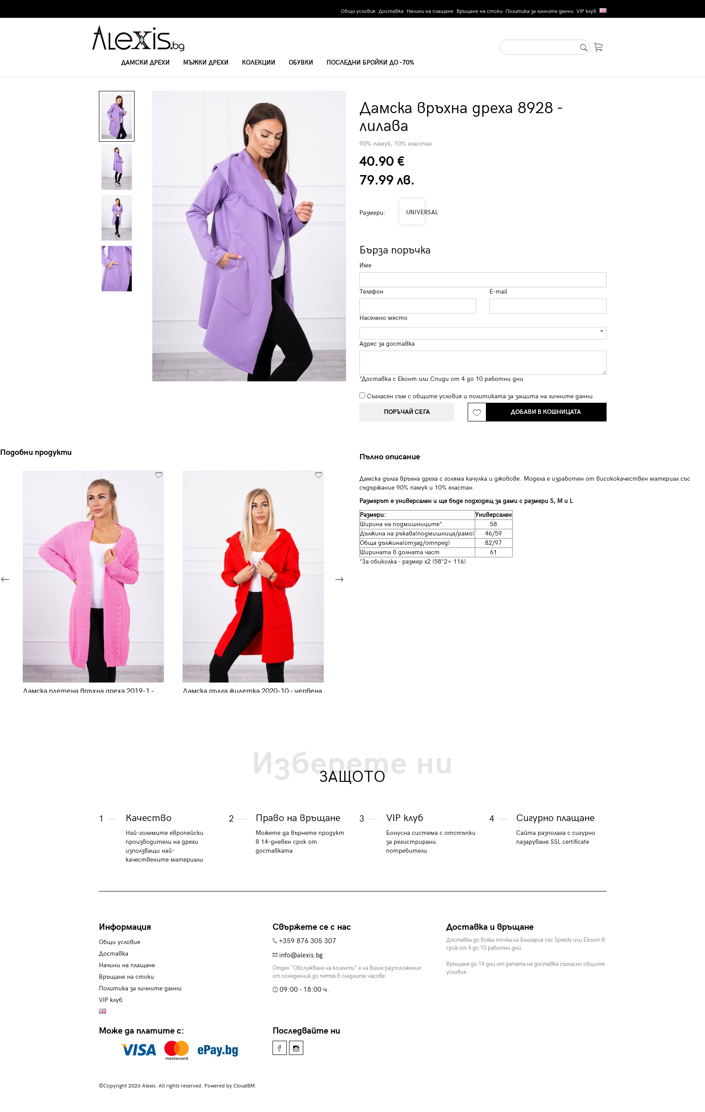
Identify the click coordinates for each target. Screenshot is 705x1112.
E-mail (498, 291)
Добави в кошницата (546, 412)
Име (365, 265)
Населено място (383, 318)
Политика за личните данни (539, 11)
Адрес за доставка (387, 344)
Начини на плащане (430, 11)
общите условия (437, 396)
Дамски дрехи (145, 62)
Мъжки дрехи (205, 62)
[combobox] (483, 333)
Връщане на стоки (479, 11)
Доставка (391, 11)
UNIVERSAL (412, 212)
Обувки (301, 62)
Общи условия (358, 11)
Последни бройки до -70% (370, 62)
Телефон (371, 291)
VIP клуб (586, 11)
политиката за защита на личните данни (531, 396)
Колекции (258, 62)
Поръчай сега (407, 412)
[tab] (393, 457)
